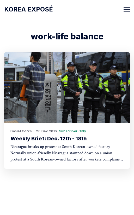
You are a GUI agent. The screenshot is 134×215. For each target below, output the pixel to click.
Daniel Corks (21, 131)
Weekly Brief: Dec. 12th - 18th (48, 138)
